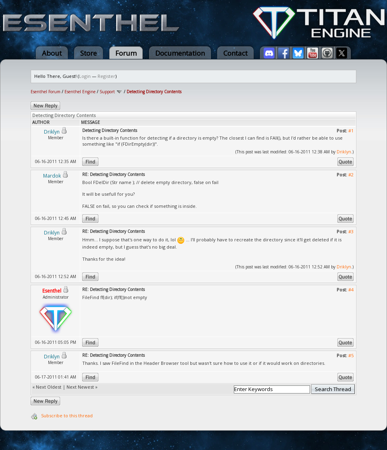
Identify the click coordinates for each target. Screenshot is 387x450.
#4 (351, 290)
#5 (351, 355)
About (52, 53)
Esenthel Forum (45, 91)
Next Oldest (48, 387)
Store (88, 53)
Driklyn (344, 152)
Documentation (180, 53)
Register (106, 76)
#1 (351, 131)
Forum (126, 53)
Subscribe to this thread (67, 415)
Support (107, 91)
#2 (351, 175)
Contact (235, 53)
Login (85, 76)
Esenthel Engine (80, 91)
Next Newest (80, 387)
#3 (351, 231)
